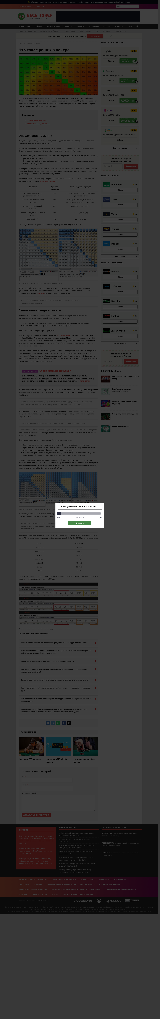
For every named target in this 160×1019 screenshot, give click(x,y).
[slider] (59, 513)
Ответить (80, 523)
